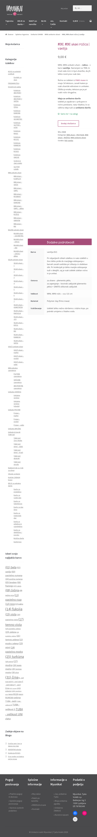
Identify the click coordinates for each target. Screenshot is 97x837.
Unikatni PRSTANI (14, 410)
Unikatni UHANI (37, 34)
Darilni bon (17, 542)
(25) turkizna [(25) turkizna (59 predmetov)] (14, 656)
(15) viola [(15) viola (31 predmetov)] (10, 614)
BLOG (43, 21)
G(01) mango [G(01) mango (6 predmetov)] (13, 688)
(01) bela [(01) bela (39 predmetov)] (10, 567)
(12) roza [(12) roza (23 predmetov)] (10, 603)
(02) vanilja (68, 140)
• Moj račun (36, 794)
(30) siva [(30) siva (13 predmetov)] (15, 672)
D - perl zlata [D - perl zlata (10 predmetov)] (17, 681)
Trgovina (9, 21)
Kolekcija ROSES (14, 753)
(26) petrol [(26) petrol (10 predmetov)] (9, 661)
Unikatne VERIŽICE (14, 392)
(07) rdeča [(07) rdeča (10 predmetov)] (17, 586)
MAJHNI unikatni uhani (16, 230)
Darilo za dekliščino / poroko (18, 532)
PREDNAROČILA (13, 83)
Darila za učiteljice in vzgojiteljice (18, 524)
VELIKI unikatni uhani (15, 260)
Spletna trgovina (22, 34)
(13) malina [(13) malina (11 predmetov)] (19, 604)
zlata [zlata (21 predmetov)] (8, 718)
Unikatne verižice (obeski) (17, 403)
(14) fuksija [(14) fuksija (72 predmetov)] (13, 609)
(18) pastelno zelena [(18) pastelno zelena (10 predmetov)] (13, 629)
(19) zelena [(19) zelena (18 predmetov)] (10, 632)
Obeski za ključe (14, 474)
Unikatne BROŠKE (14, 429)
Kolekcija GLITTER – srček (17, 125)
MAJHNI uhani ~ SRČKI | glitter (18, 253)
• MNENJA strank (38, 805)
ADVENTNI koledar (14, 750)
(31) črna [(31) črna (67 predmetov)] (11, 677)
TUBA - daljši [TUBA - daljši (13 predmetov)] (10, 701)
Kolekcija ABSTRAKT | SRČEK (18, 98)
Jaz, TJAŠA (53, 22)
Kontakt (63, 21)
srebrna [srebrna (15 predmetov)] (17, 697)
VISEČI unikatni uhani (15, 347)
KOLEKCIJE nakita (14, 87)
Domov (10, 34)
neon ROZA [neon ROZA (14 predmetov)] (13, 694)
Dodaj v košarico (68, 123)
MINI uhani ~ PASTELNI (75, 135)
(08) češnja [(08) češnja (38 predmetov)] (12, 590)
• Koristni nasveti (61, 815)
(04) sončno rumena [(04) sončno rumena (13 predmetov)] (13, 579)
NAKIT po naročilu (33, 22)
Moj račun (64, 8)
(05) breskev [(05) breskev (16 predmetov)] (11, 582)
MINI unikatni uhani (52, 34)
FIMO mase (80, 80)
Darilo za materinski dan (17, 515)
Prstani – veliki (19, 425)
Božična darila (19, 538)
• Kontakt (35, 809)
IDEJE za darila (21, 22)
